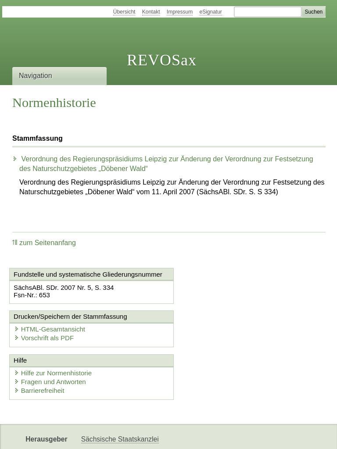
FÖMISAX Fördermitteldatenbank (132, 434)
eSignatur (211, 12)
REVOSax (162, 60)
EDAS (291, 434)
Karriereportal (252, 434)
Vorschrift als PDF (209, 295)
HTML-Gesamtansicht (214, 287)
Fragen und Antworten (50, 345)
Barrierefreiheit (39, 354)
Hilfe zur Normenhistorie (53, 337)
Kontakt (151, 12)
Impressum (180, 12)
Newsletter (207, 434)
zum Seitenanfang (44, 242)
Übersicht (124, 12)
